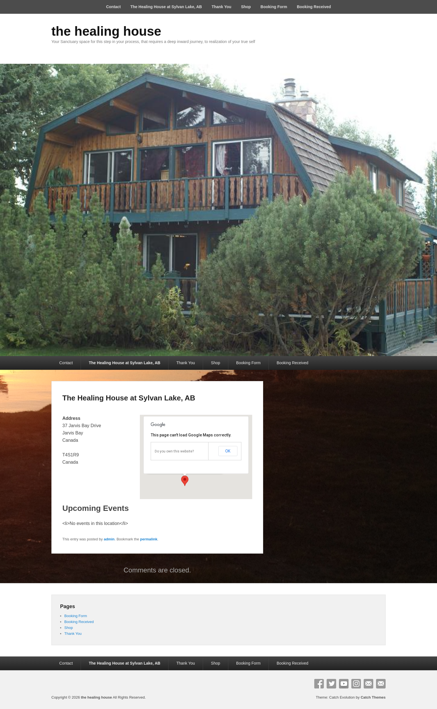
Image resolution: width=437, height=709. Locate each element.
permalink (148, 539)
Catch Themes (373, 697)
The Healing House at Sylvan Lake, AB (166, 6)
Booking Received (314, 6)
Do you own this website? (174, 451)
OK (227, 451)
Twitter (331, 683)
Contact (113, 6)
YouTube (344, 683)
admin (109, 539)
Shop (246, 6)
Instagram (356, 683)
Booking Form (274, 6)
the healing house (106, 31)
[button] (184, 480)
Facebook (319, 683)
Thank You (221, 6)
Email (368, 683)
